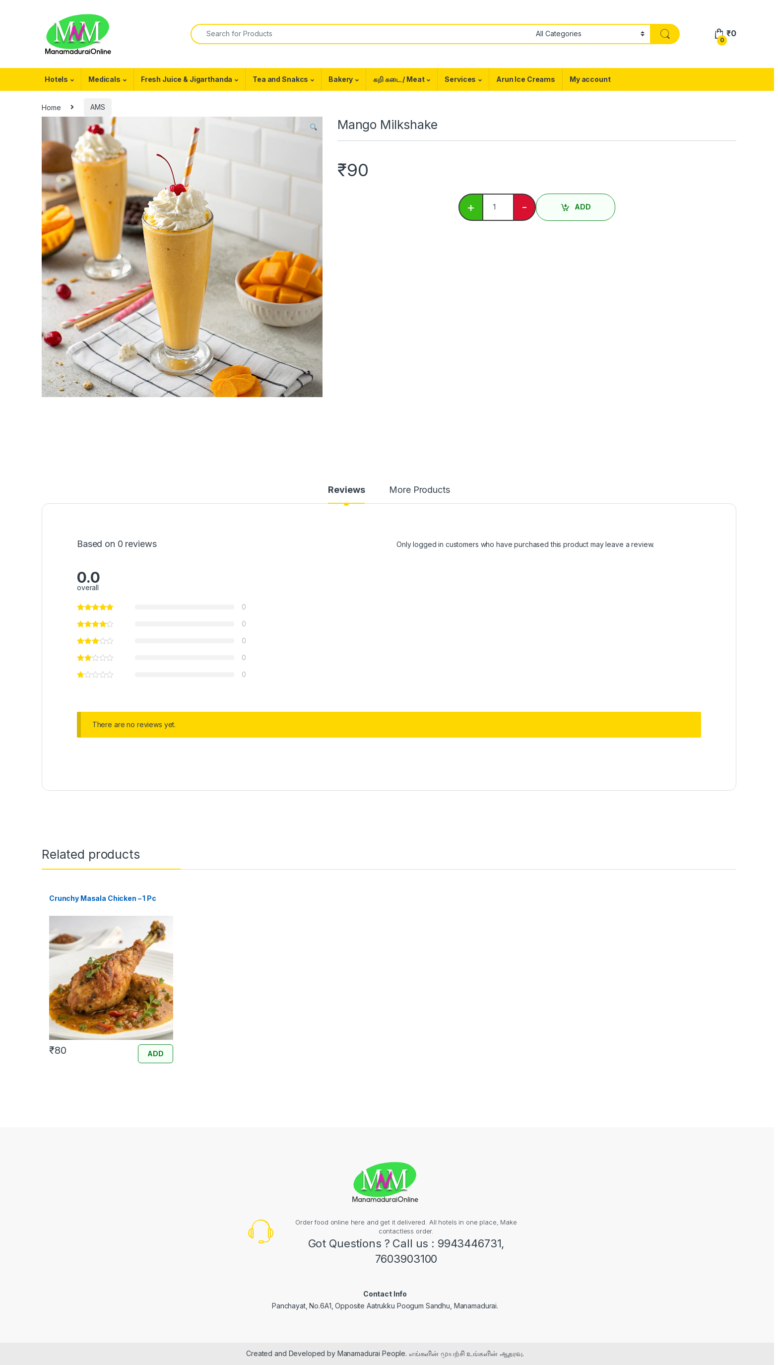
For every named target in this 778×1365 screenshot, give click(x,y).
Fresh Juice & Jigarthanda (187, 79)
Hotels (56, 79)
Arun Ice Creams (525, 79)
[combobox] (360, 34)
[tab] (346, 494)
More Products (419, 490)
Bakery (340, 79)
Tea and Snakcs (280, 79)
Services (460, 79)
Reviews (346, 490)
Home (51, 107)
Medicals (104, 79)
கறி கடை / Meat (398, 79)
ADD (583, 207)
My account (590, 79)
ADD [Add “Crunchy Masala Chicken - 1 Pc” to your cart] (155, 1053)
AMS (97, 107)
